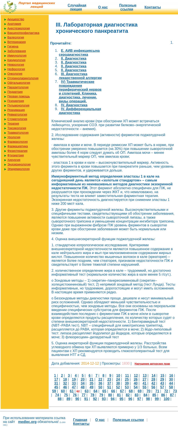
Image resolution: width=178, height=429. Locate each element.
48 (83, 387)
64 (95, 391)
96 (130, 399)
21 (91, 379)
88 (60, 399)
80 (110, 395)
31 (56, 383)
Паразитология (18, 87)
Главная (80, 420)
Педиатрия (15, 92)
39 (127, 383)
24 (118, 379)
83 (137, 395)
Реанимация (16, 110)
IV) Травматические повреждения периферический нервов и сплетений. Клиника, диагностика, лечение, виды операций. (80, 91)
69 (140, 391)
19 (74, 379)
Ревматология (17, 114)
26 (136, 379)
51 (109, 387)
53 (127, 387)
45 (56, 387)
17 (56, 379)
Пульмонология (18, 105)
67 (122, 391)
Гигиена (12, 46)
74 (57, 395)
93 (104, 399)
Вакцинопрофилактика (23, 33)
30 (171, 379)
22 (100, 379)
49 (91, 387)
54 (136, 387)
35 (91, 383)
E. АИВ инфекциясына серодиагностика (79, 52)
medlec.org (27, 422)
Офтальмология (18, 82)
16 (171, 375)
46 (65, 387)
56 (153, 387)
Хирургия (13, 160)
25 (127, 379)
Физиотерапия (17, 151)
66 (113, 391)
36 (100, 383)
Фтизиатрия (15, 155)
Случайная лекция (77, 7)
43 (162, 383)
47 (74, 387)
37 (109, 383)
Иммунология (16, 55)
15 (162, 375)
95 (121, 399)
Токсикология (16, 128)
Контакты (152, 7)
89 (69, 399)
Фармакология (17, 141)
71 (157, 391)
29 (162, 379)
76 (75, 395)
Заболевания (16, 51)
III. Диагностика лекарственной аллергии (80, 76)
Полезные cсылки (127, 7)
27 (144, 379)
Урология (13, 137)
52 (118, 387)
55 (144, 387)
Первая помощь (18, 96)
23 (109, 379)
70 (148, 391)
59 (54, 391)
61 (72, 391)
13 (145, 375)
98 (148, 399)
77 (84, 395)
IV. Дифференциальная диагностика (80, 111)
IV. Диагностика (74, 105)
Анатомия (14, 23)
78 (92, 395)
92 (95, 399)
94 (113, 399)
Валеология (15, 37)
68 (131, 391)
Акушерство (15, 19)
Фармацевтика (17, 146)
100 (167, 399)
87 (172, 395)
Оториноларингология (22, 78)
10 (118, 375)
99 (157, 399)
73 (175, 391)
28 (153, 379)
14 (154, 375)
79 (101, 395)
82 (128, 395)
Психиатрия (15, 101)
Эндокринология (18, 164)
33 (74, 383)
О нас (103, 7)
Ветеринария (16, 42)
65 (104, 391)
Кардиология (16, 60)
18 (65, 379)
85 (154, 395)
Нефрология (16, 69)
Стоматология (17, 119)
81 (119, 395)
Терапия (13, 123)
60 (63, 391)
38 (118, 383)
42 (153, 383)
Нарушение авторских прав (152, 363)
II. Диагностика (73, 58)
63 (87, 391)
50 (100, 387)
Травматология (18, 132)
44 (171, 383)
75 (66, 395)
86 (163, 395)
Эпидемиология (18, 169)
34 (83, 383)
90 (77, 399)
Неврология (15, 64)
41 (144, 383)
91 (86, 399)
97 (139, 399)
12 (136, 375)
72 (166, 391)
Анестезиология (18, 28)
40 (136, 383)
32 (65, 383)
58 (171, 387)
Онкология (14, 73)
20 (83, 379)
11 (127, 375)
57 (162, 387)
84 (146, 395)
